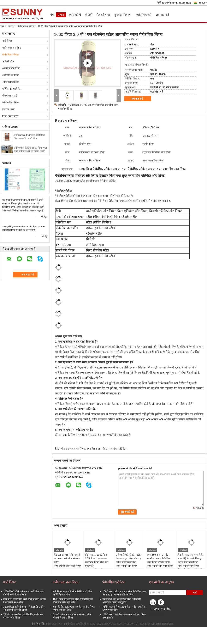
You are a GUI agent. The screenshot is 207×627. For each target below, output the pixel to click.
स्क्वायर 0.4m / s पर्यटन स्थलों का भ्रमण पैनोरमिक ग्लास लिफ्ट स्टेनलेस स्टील (158, 558)
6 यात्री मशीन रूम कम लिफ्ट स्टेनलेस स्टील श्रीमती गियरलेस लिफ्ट (72, 616)
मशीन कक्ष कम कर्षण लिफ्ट (72, 448)
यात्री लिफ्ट (7, 40)
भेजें (195, 592)
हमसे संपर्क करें (144, 14)
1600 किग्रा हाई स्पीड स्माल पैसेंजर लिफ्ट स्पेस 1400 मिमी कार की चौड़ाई (24, 608)
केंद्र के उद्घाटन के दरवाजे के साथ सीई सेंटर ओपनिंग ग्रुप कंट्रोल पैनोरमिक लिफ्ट (190, 558)
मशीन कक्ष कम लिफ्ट (11, 47)
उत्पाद (61, 14)
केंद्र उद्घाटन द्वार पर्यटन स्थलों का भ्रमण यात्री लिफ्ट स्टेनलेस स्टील (67, 558)
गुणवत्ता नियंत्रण (122, 14)
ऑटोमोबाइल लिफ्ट (10, 82)
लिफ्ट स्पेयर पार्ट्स (10, 116)
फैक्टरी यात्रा (103, 14)
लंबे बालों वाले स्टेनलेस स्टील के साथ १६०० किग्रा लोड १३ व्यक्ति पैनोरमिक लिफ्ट (128, 558)
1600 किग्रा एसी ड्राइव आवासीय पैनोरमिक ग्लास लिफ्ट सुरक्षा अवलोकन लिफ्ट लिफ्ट (124, 593)
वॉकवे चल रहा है (9, 95)
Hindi (203, 2)
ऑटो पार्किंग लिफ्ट (10, 102)
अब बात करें (162, 14)
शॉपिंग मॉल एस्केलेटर (12, 88)
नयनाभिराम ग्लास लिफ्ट (97, 448)
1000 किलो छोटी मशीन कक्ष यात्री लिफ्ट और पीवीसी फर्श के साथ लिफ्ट (23, 593)
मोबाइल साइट (156, 614)
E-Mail (154, 609)
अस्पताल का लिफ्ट (10, 75)
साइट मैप (165, 609)
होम (52, 14)
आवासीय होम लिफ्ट (11, 68)
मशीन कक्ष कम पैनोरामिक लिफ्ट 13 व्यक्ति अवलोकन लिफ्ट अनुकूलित (121, 601)
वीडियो (88, 14)
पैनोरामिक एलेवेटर (25, 26)
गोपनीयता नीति (38, 623)
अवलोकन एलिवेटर (117, 448)
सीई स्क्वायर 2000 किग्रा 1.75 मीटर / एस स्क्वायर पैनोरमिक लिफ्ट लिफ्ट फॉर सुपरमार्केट (96, 560)
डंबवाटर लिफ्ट (8, 109)
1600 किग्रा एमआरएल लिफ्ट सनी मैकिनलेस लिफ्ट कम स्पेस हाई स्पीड (73, 601)
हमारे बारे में (75, 14)
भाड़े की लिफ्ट (8, 61)
